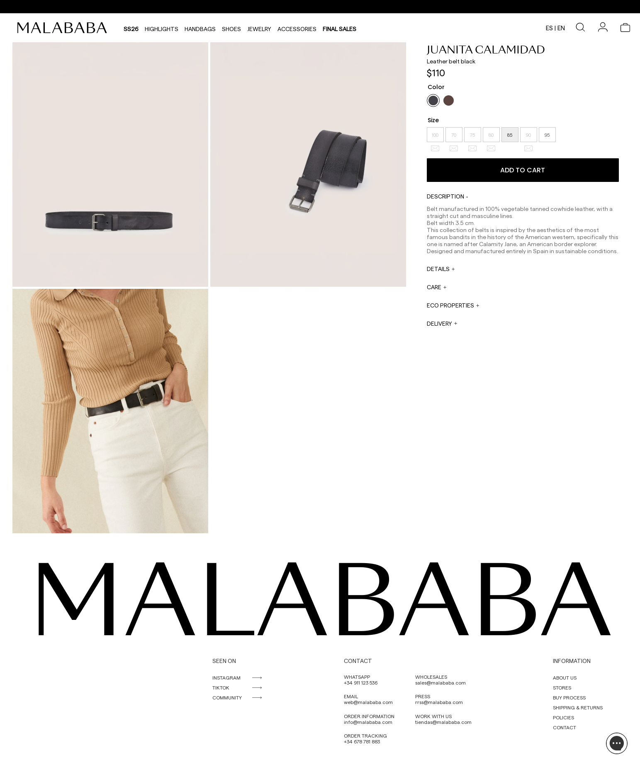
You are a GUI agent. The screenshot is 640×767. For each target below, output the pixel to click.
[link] (64, 28)
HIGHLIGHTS (161, 27)
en (561, 27)
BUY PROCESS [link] (569, 697)
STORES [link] (562, 687)
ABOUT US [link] (565, 677)
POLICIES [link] (563, 717)
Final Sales (339, 27)
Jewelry (259, 27)
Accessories (296, 27)
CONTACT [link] (564, 727)
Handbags (200, 27)
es (549, 27)
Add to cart (522, 170)
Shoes (231, 27)
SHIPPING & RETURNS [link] (578, 707)
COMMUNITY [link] (227, 697)
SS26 (131, 27)
